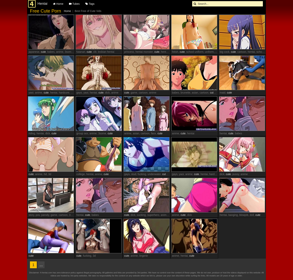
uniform (209, 51)
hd (45, 174)
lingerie (143, 255)
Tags (89, 3)
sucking (141, 214)
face (153, 133)
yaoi (31, 92)
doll (252, 214)
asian (195, 92)
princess (129, 51)
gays (74, 92)
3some (69, 51)
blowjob (243, 214)
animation (166, 214)
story (31, 214)
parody (45, 214)
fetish (175, 51)
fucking (142, 174)
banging (233, 214)
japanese (34, 51)
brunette (185, 92)
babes (51, 51)
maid (222, 92)
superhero (153, 214)
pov (38, 214)
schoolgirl (262, 51)
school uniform (195, 51)
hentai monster (144, 51)
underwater (154, 174)
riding (32, 133)
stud (133, 174)
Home (58, 3)
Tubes (74, 3)
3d (49, 174)
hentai (164, 51)
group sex (82, 133)
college (80, 174)
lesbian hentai (106, 51)
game (134, 92)
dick (107, 92)
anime (59, 51)
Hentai (42, 4)
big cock (224, 51)
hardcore (64, 92)
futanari (80, 51)
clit (94, 51)
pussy (235, 174)
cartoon (241, 51)
